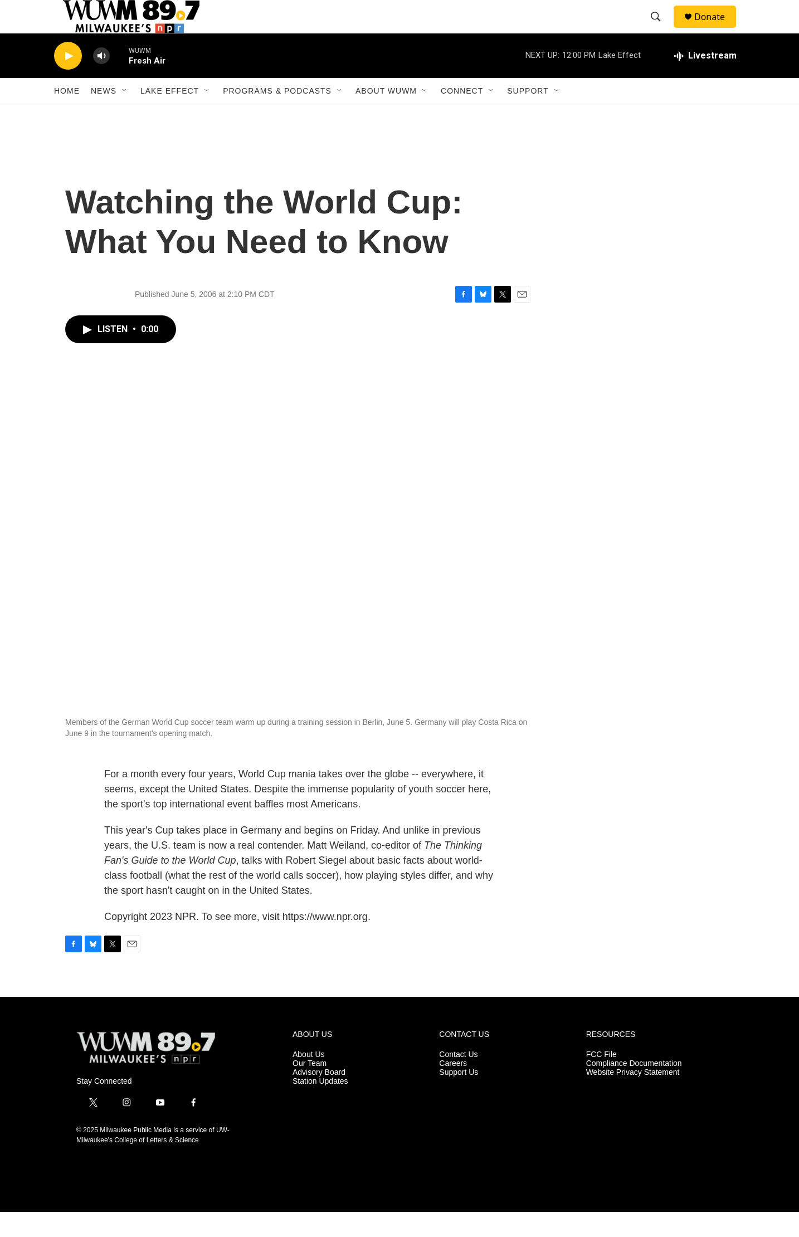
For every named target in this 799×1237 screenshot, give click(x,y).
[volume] (101, 81)
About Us (309, 1079)
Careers (453, 1088)
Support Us (458, 1097)
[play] (68, 81)
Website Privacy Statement (633, 1097)
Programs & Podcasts (277, 115)
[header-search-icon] (660, 30)
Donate (716, 29)
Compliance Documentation (634, 1088)
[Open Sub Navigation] (124, 115)
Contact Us (458, 1079)
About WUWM (386, 115)
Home (67, 115)
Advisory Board (319, 1097)
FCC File (601, 1079)
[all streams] (705, 81)
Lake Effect (169, 115)
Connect (462, 115)
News (103, 115)
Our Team (310, 1088)
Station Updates (320, 1106)
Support (527, 115)
